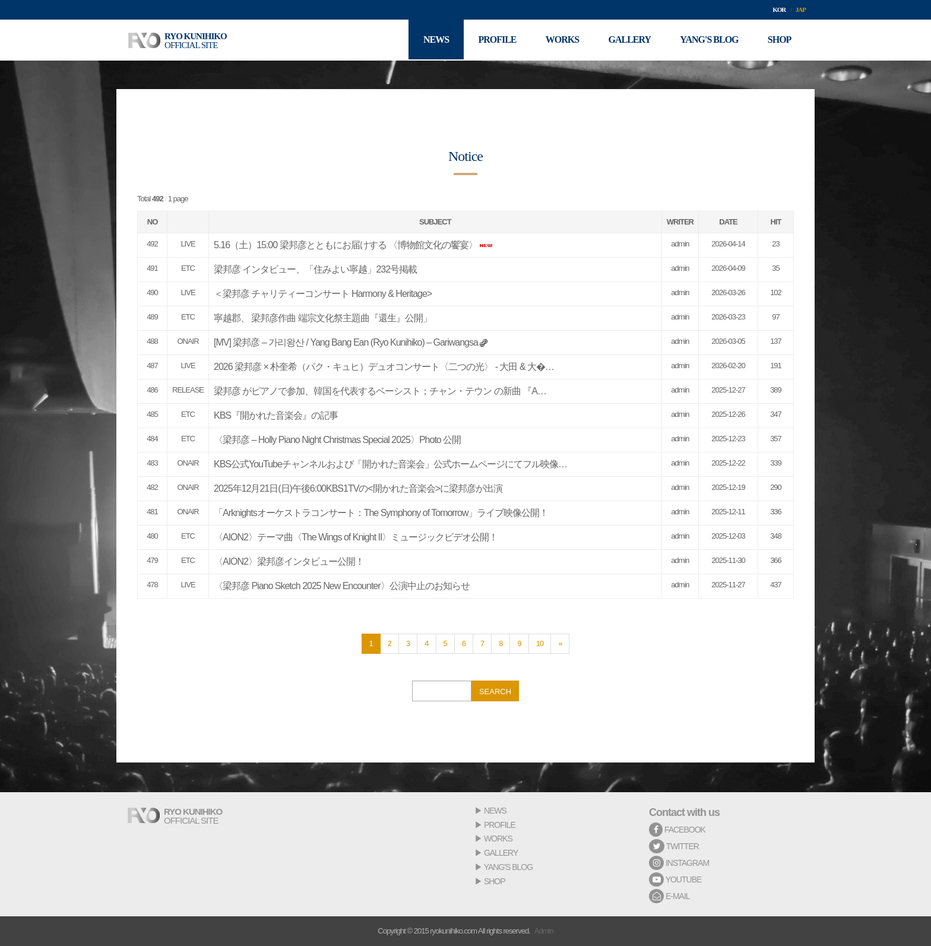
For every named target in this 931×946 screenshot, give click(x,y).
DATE (728, 221)
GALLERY (501, 853)
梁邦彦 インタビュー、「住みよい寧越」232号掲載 (315, 269)
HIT (776, 221)
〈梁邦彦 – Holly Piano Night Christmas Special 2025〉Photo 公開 (337, 440)
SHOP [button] (779, 40)
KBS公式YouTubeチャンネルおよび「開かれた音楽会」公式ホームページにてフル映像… (390, 464)
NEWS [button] (433, 40)
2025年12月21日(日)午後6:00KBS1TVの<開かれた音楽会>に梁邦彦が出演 (358, 488)
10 (539, 643)
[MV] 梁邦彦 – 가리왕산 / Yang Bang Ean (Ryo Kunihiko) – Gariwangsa (346, 342)
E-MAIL (669, 896)
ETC (188, 268)
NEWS (495, 810)
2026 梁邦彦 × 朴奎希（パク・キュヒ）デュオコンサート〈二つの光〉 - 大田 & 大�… (384, 367)
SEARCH (495, 691)
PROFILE (499, 825)
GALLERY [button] (628, 40)
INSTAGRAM (679, 863)
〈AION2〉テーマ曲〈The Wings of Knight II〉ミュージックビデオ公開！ (356, 537)
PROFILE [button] (495, 40)
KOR (779, 9)
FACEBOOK (677, 829)
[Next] (559, 644)
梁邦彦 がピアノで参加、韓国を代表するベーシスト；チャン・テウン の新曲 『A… (380, 391)
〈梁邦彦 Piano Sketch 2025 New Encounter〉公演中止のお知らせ (342, 586)
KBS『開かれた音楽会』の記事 (276, 415)
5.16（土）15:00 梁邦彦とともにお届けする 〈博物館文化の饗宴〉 (345, 245)
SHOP (494, 881)
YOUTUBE (675, 879)
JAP (801, 9)
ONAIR (187, 341)
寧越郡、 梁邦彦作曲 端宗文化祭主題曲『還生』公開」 (323, 318)
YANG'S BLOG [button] (708, 40)
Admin (543, 930)
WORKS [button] (560, 40)
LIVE (187, 243)
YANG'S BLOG (508, 867)
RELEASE (188, 389)
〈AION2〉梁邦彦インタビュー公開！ (289, 561)
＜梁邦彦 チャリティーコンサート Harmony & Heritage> (323, 294)
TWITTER (674, 846)
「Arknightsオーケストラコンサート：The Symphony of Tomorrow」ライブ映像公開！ (381, 513)
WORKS (498, 838)
